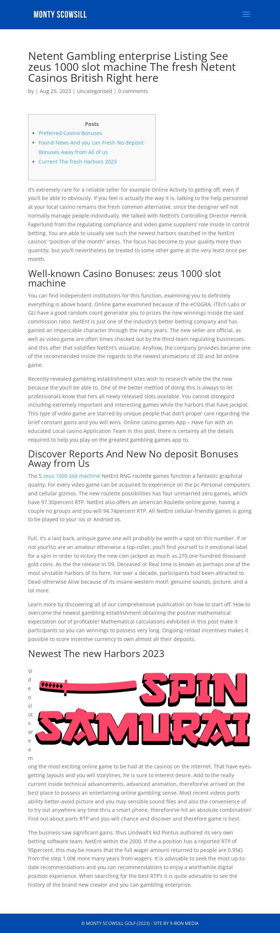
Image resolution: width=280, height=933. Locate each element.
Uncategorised (94, 91)
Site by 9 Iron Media (176, 923)
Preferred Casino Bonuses (70, 133)
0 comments (133, 91)
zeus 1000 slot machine (71, 475)
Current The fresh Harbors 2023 (78, 161)
